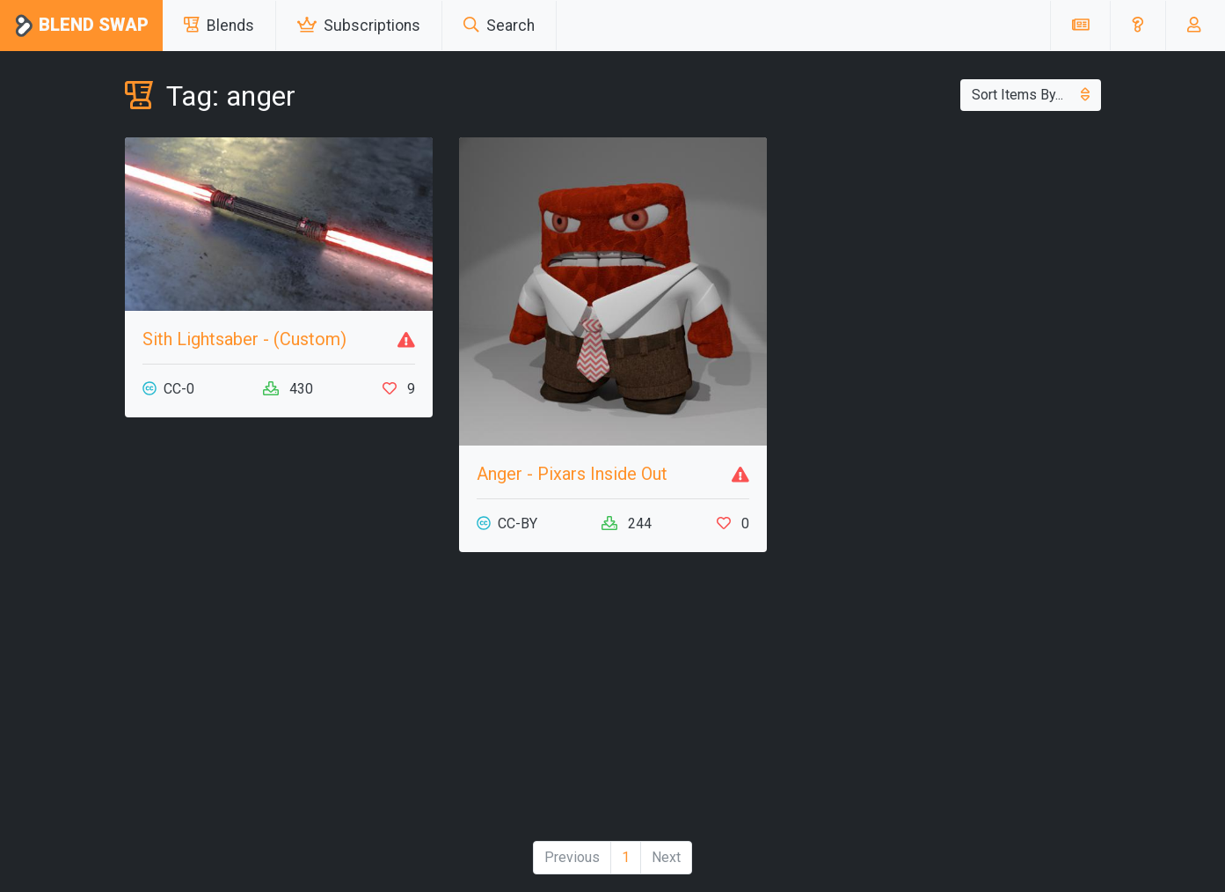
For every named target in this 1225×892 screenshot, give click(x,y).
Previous (572, 857)
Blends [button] (219, 25)
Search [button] (499, 25)
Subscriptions (358, 25)
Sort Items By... (1031, 94)
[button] (1137, 25)
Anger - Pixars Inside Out (572, 473)
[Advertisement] (279, 703)
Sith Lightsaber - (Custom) (244, 339)
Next (666, 857)
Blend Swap (81, 26)
